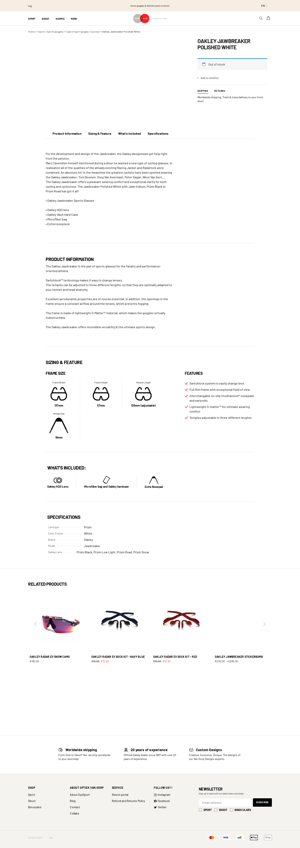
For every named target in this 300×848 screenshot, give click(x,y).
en (263, 5)
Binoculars (34, 807)
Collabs (74, 813)
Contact (75, 807)
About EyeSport (80, 794)
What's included (129, 133)
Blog (73, 801)
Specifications (158, 133)
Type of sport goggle (76, 31)
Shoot (32, 801)
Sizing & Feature (99, 133)
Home (31, 31)
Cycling (94, 31)
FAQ (30, 6)
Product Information (67, 133)
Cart (51, 837)
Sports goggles (55, 31)
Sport (41, 31)
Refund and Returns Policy (128, 801)
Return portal (120, 794)
